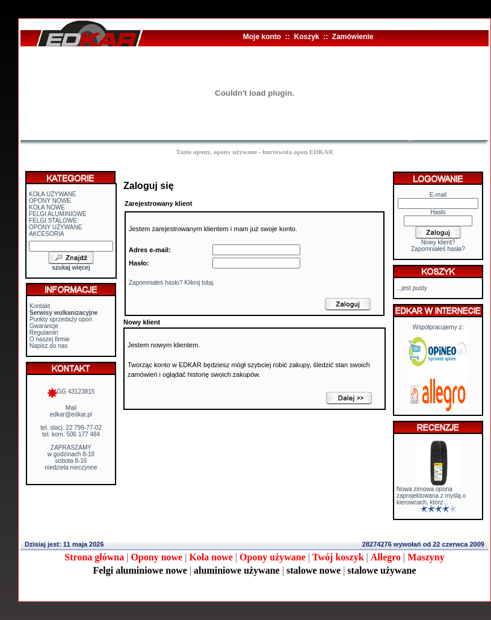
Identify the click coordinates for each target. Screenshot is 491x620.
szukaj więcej (71, 267)
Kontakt (39, 306)
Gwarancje (43, 326)
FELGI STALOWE (53, 220)
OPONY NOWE (50, 200)
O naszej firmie (49, 339)
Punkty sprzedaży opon (60, 319)
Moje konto (262, 37)
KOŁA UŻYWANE (52, 194)
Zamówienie (353, 37)
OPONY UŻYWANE (55, 227)
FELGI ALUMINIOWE (58, 214)
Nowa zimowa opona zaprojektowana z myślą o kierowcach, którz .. (431, 496)
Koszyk (306, 37)
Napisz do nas (48, 346)
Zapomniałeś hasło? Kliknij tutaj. (172, 282)
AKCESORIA (46, 234)
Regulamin (43, 332)
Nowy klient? (438, 242)
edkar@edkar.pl (71, 414)
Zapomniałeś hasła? (438, 249)
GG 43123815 (71, 391)
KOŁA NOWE (47, 207)
